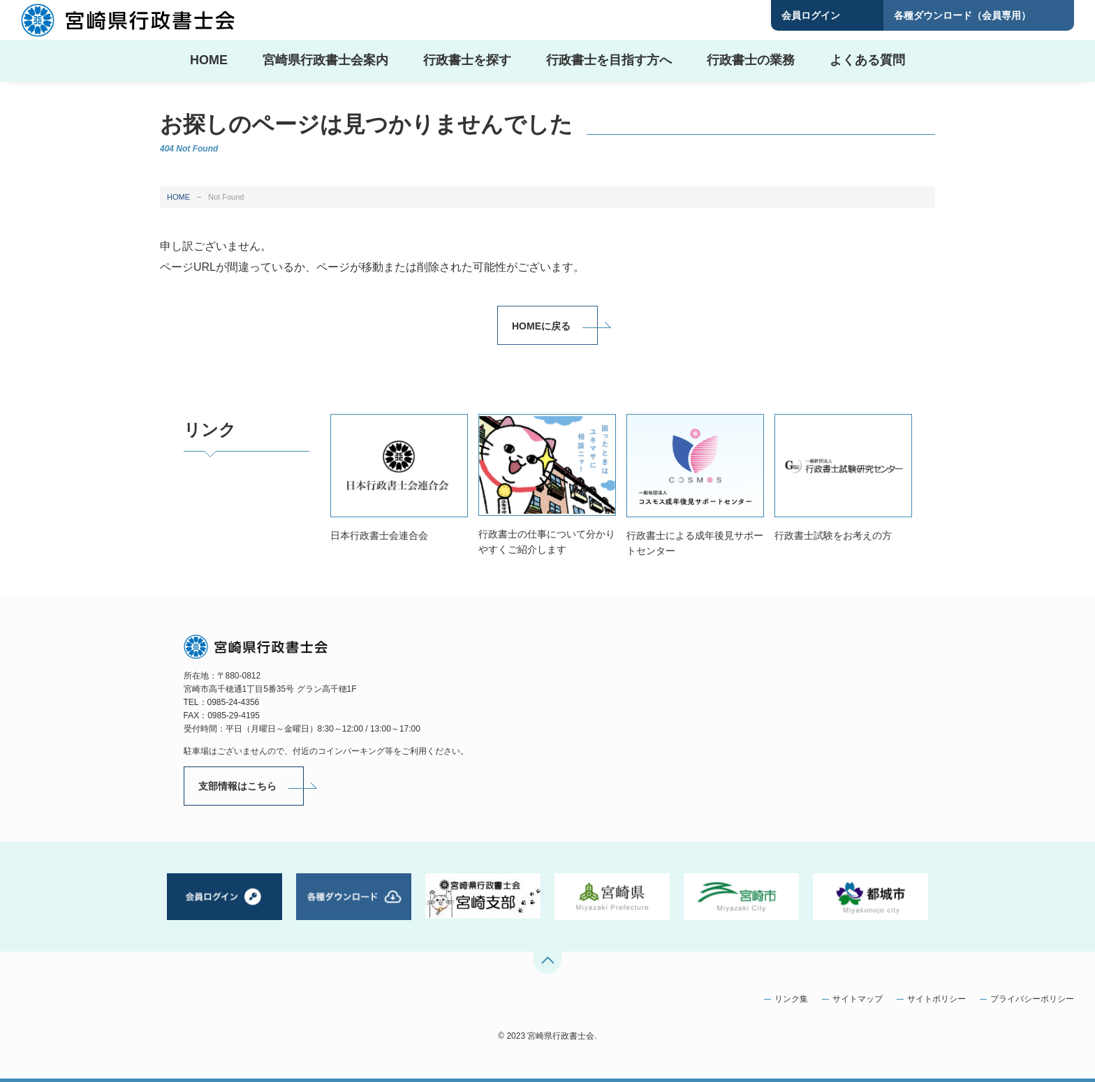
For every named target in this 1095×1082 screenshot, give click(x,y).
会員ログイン (810, 15)
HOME (178, 197)
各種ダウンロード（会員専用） (962, 15)
